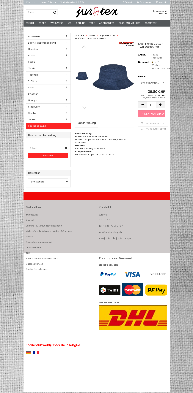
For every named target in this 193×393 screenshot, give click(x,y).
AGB (28, 253)
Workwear (56, 23)
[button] (128, 2)
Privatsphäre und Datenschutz (42, 259)
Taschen (33, 75)
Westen (32, 114)
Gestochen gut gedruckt (39, 242)
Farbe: (142, 77)
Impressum (32, 215)
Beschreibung (86, 124)
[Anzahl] (151, 105)
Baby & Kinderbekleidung (42, 43)
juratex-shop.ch (124, 239)
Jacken (32, 120)
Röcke (31, 62)
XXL (70, 23)
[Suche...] (55, 12)
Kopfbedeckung (37, 126)
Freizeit (30, 23)
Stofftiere (151, 23)
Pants (31, 56)
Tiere (92, 23)
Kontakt (30, 221)
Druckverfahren (34, 248)
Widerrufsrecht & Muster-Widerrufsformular (49, 232)
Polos (31, 88)
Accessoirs (34, 37)
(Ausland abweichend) (161, 69)
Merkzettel (161, 2)
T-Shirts (32, 82)
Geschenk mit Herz (129, 23)
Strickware (34, 107)
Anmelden (48, 156)
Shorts (31, 69)
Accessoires (106, 23)
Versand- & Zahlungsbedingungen (44, 226)
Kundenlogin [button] (144, 2)
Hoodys (32, 101)
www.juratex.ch (107, 239)
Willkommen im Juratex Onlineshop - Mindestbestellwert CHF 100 (55, 2)
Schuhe (80, 23)
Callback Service (34, 264)
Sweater (33, 94)
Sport (42, 23)
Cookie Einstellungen (36, 269)
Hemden (33, 50)
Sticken (29, 237)
